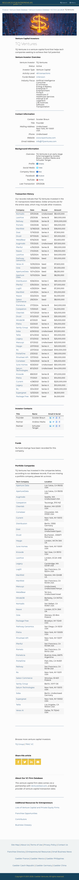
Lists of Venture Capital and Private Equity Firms (37, 808)
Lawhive (20, 218)
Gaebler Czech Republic (23, 865)
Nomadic (20, 214)
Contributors (21, 819)
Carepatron (21, 309)
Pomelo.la (20, 305)
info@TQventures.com (46, 141)
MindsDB (20, 320)
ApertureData (22, 272)
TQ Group (19, 744)
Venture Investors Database (39, 10)
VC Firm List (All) (57, 10)
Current (19, 382)
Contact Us (63, 845)
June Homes (22, 365)
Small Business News (62, 852)
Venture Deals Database (18, 10)
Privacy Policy (50, 845)
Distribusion (21, 281)
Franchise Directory (16, 852)
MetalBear (21, 240)
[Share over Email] (38, 762)
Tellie (18, 335)
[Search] (63, 3)
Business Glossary (23, 825)
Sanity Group (22, 328)
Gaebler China (59, 865)
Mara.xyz (20, 342)
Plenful (19, 247)
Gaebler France (22, 859)
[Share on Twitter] (25, 762)
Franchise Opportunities (26, 813)
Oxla (18, 268)
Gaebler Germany (44, 865)
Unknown (40, 77)
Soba (18, 331)
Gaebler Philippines (55, 859)
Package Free (22, 396)
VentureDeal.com (39, 786)
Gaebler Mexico (37, 859)
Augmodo (20, 244)
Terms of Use (36, 845)
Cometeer (20, 361)
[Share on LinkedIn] (31, 762)
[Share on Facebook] (18, 762)
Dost (18, 232)
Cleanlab (20, 313)
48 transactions (43, 73)
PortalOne (20, 354)
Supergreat (21, 393)
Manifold (20, 229)
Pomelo (19, 225)
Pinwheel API (22, 357)
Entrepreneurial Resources (39, 852)
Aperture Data (20, 276)
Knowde (20, 374)
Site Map (15, 845)
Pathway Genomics (20, 259)
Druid (18, 236)
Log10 (18, 288)
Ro (17, 350)
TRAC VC (29, 744)
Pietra (19, 324)
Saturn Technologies (22, 369)
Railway (19, 221)
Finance (5, 10)
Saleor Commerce (21, 301)
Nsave (19, 251)
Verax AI (20, 264)
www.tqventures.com (46, 138)
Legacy (19, 339)
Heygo (19, 346)
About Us (25, 845)
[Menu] (73, 3)
